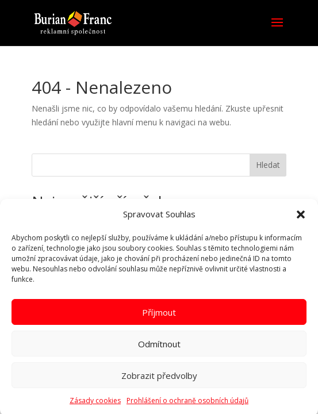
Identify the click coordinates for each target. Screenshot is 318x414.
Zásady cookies (95, 404)
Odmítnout (159, 347)
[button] (300, 218)
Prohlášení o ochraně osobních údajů (187, 404)
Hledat (268, 164)
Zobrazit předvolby (159, 379)
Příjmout (159, 315)
